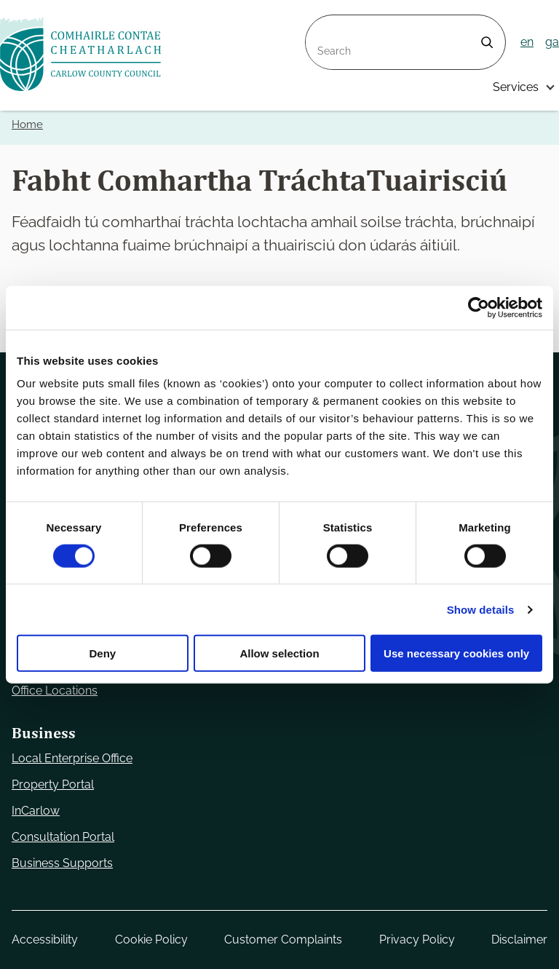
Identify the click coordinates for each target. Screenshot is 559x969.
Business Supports (62, 863)
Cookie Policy (151, 939)
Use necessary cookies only (456, 653)
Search (325, 24)
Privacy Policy (417, 939)
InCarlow (36, 811)
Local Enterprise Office (72, 758)
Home (27, 124)
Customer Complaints (283, 939)
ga (552, 42)
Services (516, 87)
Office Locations (55, 690)
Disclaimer (519, 939)
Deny (102, 653)
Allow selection (279, 653)
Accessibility (45, 939)
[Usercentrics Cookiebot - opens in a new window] (478, 307)
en (527, 42)
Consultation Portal (63, 837)
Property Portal (53, 784)
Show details (481, 609)
